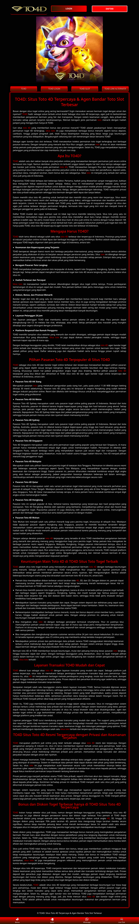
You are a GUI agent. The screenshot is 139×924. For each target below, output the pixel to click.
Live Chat (121, 920)
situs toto (50, 130)
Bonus (17, 920)
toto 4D (27, 127)
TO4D (24, 114)
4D (77, 580)
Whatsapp (87, 920)
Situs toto (17, 284)
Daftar (52, 920)
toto (100, 120)
